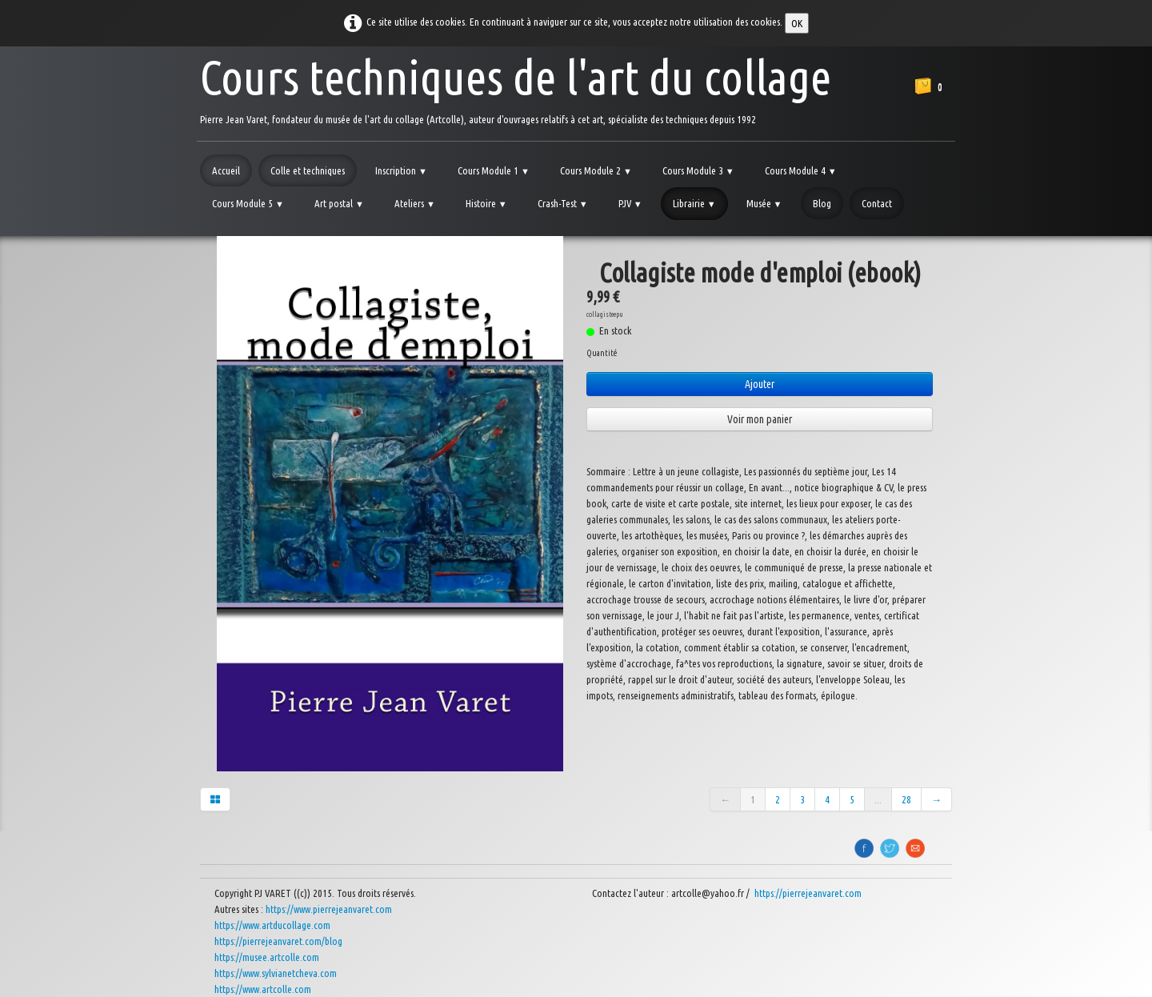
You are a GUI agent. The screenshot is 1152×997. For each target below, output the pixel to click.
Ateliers (414, 203)
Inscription (401, 170)
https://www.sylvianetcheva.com (275, 973)
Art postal (339, 203)
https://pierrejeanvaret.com (809, 893)
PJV (630, 203)
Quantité (601, 353)
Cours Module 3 (698, 170)
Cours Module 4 (801, 170)
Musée (764, 203)
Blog (822, 203)
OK (796, 23)
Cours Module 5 (248, 203)
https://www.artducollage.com (272, 925)
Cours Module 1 (494, 170)
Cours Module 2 (596, 170)
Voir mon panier (759, 419)
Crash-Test (563, 203)
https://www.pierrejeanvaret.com (329, 909)
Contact (877, 203)
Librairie (694, 203)
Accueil (226, 170)
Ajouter (759, 384)
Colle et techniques (307, 170)
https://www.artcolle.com (262, 989)
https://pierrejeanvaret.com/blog (278, 941)
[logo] (515, 87)
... (878, 799)
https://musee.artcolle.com (266, 957)
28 (906, 799)
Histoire (486, 203)
